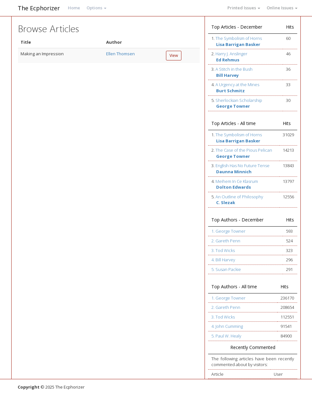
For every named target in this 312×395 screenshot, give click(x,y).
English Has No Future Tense (243, 165)
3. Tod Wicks (223, 250)
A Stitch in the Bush (234, 69)
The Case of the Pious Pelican (244, 150)
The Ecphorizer (39, 8)
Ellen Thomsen (120, 54)
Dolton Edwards (233, 187)
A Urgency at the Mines (237, 84)
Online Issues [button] (282, 8)
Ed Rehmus (227, 60)
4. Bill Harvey (223, 260)
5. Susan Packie (226, 269)
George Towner (233, 106)
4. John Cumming (227, 326)
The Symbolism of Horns (239, 38)
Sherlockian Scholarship (239, 100)
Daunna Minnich (234, 172)
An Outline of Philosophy (239, 197)
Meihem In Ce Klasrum (237, 181)
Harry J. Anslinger (231, 54)
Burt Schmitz (230, 91)
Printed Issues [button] (243, 8)
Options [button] (96, 8)
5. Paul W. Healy (226, 336)
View (174, 55)
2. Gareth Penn (225, 241)
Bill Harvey (227, 75)
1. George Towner (228, 231)
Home (74, 8)
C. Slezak (225, 202)
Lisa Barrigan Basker (238, 44)
